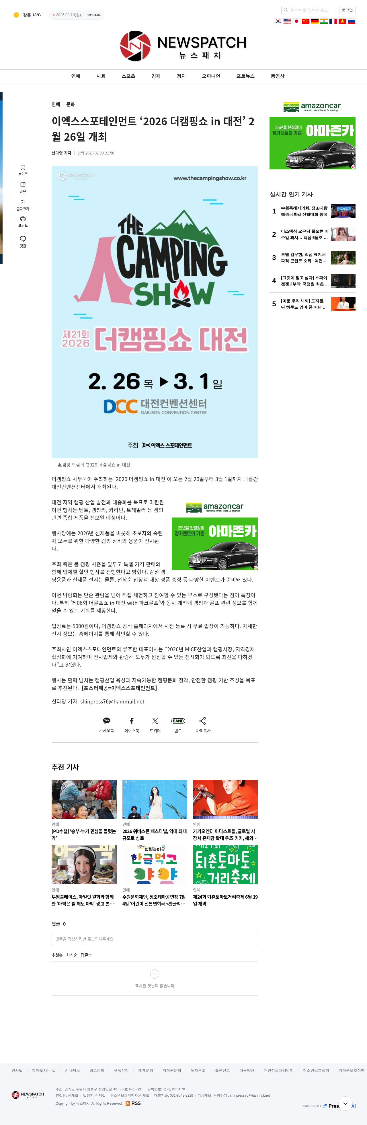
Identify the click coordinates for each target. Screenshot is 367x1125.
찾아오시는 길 (44, 1070)
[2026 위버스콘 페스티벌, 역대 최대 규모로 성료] (155, 810)
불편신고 (222, 1070)
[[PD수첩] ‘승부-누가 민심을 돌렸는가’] (84, 810)
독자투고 (198, 1070)
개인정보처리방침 (279, 1070)
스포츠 (128, 76)
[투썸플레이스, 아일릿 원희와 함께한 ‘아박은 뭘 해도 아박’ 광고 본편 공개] (84, 875)
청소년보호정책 (316, 1070)
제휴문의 (145, 1070)
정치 (181, 76)
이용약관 (246, 1070)
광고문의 (96, 1070)
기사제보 (72, 1070)
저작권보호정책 (352, 1070)
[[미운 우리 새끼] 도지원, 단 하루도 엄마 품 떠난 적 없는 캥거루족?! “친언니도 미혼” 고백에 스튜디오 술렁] (313, 304)
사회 (101, 76)
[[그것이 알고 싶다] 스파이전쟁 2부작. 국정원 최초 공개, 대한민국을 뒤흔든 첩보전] (313, 281)
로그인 (347, 10)
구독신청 (121, 1070)
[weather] (26, 15)
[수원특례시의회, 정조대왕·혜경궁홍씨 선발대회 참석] (313, 211)
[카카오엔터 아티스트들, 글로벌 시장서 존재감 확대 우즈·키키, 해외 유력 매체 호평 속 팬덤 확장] (225, 810)
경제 (156, 76)
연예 (75, 76)
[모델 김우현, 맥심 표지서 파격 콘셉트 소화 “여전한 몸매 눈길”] (313, 257)
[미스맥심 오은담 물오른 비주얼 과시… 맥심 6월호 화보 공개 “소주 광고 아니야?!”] (313, 234)
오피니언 (211, 76)
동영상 (277, 76)
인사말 (17, 1070)
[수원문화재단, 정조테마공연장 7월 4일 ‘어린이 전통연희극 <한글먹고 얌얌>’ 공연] (155, 875)
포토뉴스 (245, 76)
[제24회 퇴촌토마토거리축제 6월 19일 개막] (225, 875)
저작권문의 (172, 1070)
